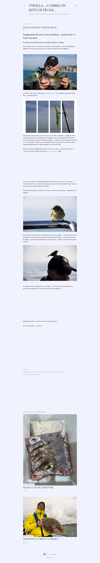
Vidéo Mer (62, 372)
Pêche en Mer (55, 372)
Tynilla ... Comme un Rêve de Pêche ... (47, 7)
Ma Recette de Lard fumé (38, 487)
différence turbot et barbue (40, 538)
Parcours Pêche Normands (44, 372)
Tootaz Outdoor (52, 151)
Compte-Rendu (32, 372)
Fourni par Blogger (50, 554)
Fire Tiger (52, 93)
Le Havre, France (36, 374)
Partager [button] (25, 369)
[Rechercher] (76, 5)
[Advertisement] (50, 167)
